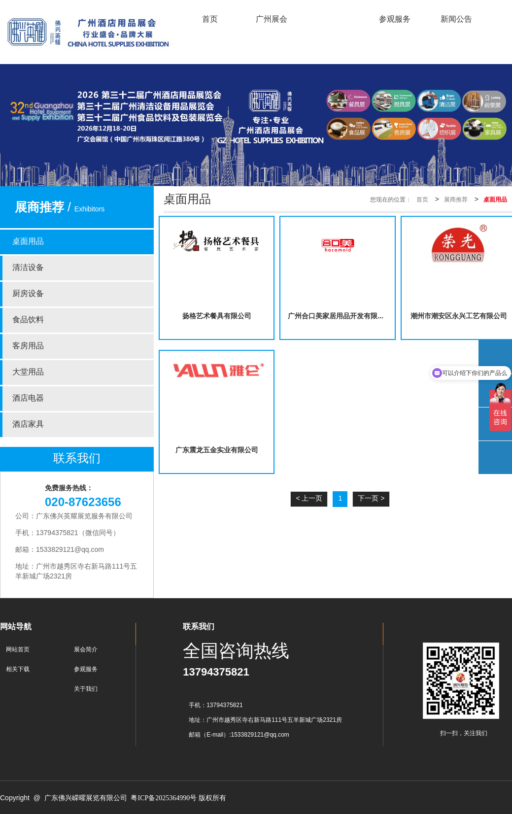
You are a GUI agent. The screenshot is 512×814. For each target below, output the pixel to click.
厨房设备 (28, 294)
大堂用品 (28, 372)
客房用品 (28, 346)
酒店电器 (28, 398)
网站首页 (18, 649)
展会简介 (86, 649)
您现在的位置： (390, 200)
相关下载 (18, 669)
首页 (422, 200)
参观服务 (86, 669)
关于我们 (86, 689)
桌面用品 (28, 241)
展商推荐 (456, 200)
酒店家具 (28, 424)
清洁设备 (28, 268)
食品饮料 (28, 320)
